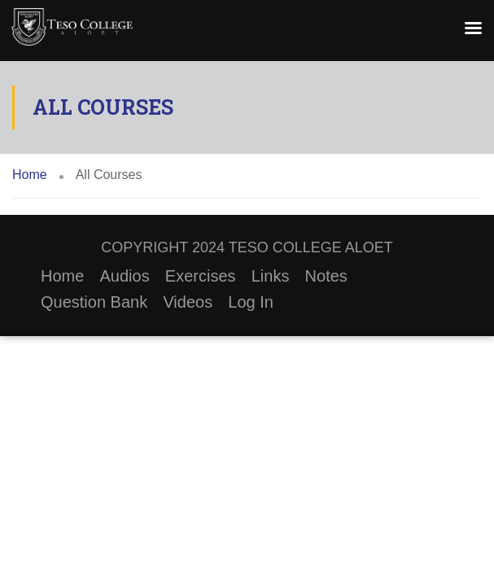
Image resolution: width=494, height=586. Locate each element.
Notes (326, 276)
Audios (125, 276)
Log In (250, 302)
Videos (187, 302)
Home (62, 276)
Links (270, 276)
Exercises (200, 276)
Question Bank (94, 302)
